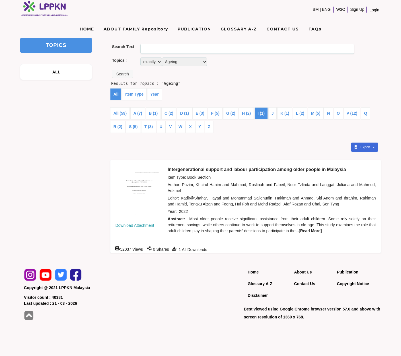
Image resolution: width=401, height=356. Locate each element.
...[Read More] (308, 231)
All (115, 94)
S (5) (133, 126)
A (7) (137, 113)
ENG (326, 9)
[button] (122, 74)
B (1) (153, 113)
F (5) (215, 113)
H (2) (246, 113)
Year (154, 94)
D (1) (184, 113)
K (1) (284, 113)
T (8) (148, 126)
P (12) (352, 113)
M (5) (315, 113)
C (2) (168, 113)
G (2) (230, 113)
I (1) (261, 113)
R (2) (117, 126)
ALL (56, 72)
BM (316, 9)
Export (363, 147)
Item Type (134, 94)
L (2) (300, 113)
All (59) (120, 113)
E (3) (200, 113)
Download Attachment (134, 225)
